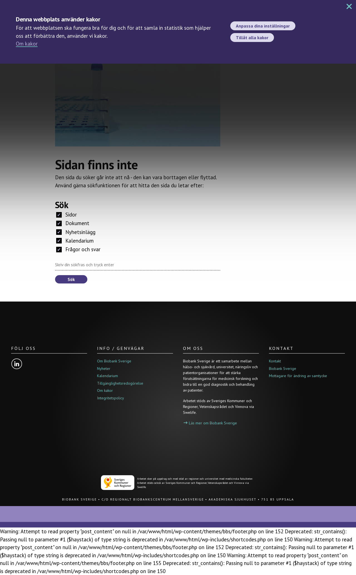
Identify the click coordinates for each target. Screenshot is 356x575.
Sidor (66, 214)
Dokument (72, 223)
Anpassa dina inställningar (263, 26)
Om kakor (27, 43)
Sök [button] (71, 279)
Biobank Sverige (282, 368)
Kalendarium (75, 240)
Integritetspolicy (110, 397)
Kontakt (275, 361)
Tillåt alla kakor (252, 37)
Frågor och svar (78, 249)
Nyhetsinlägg (75, 232)
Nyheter (103, 368)
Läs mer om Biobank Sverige (210, 422)
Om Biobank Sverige (114, 361)
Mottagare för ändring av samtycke (298, 375)
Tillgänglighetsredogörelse (120, 383)
